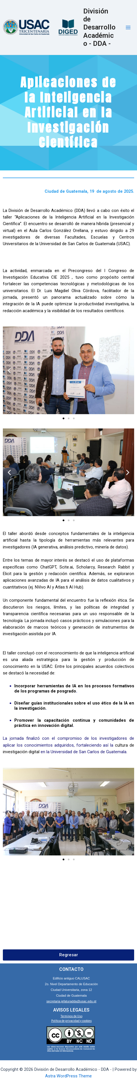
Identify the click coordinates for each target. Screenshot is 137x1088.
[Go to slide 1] (63, 418)
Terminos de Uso (71, 1016)
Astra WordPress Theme (68, 1076)
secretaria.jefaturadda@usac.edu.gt (71, 1001)
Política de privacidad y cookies (71, 1020)
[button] (9, 370)
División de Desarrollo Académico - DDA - (99, 27)
